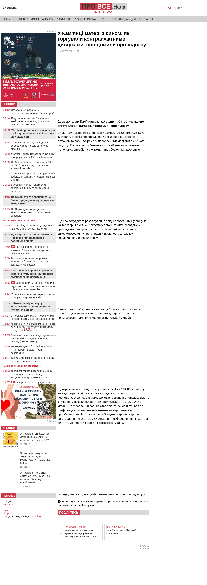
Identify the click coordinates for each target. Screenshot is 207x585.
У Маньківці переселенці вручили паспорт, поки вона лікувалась (31, 227)
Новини (8, 19)
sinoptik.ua (36, 516)
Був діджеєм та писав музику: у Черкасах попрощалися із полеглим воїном (32, 237)
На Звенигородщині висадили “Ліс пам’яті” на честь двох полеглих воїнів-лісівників (32, 165)
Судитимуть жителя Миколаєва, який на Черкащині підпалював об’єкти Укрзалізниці (30, 121)
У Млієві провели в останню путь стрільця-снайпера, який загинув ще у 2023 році (33, 133)
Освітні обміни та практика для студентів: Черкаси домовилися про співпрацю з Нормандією (33, 286)
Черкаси (11, 8)
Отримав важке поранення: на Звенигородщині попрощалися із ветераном (32, 200)
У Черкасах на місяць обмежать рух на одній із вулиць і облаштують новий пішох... (35, 477)
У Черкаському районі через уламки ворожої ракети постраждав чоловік (33, 317)
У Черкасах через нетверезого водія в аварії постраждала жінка (33, 296)
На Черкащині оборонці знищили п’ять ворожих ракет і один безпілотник (31, 349)
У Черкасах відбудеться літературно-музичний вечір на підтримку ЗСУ (34, 437)
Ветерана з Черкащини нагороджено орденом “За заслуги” (32, 111)
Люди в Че (64, 19)
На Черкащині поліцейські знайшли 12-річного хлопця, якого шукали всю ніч (31, 250)
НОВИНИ (9, 104)
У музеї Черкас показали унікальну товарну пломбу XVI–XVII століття (32, 155)
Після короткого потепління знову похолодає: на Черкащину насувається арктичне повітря (31, 374)
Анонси (47, 19)
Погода (9, 495)
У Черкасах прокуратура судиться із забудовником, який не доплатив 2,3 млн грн (33, 176)
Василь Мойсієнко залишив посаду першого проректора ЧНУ (32, 359)
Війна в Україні (28, 19)
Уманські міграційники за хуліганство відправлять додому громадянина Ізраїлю (81, 533)
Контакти (146, 19)
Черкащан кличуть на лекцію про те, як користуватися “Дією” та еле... (35, 458)
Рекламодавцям (124, 19)
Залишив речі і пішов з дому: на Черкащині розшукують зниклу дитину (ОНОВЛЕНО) (30, 338)
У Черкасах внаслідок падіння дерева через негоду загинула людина (29, 145)
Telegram (87, 505)
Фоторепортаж (86, 19)
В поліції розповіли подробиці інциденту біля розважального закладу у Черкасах (29, 261)
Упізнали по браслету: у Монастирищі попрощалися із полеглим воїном (30, 306)
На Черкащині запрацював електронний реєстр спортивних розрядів (30, 212)
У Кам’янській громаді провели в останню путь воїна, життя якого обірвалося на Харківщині (32, 273)
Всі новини (28, 328)
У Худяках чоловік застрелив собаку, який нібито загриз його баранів (30, 188)
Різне (104, 19)
